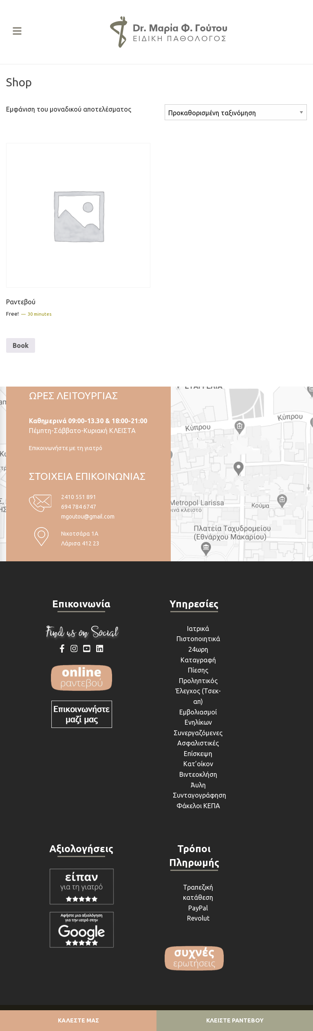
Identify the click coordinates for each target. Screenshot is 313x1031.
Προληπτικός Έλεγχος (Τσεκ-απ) (198, 691)
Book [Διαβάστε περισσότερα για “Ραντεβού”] (21, 345)
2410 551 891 (78, 497)
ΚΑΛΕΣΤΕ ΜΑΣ (78, 1020)
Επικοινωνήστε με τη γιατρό (65, 448)
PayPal (198, 908)
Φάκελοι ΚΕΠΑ (198, 805)
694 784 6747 (78, 506)
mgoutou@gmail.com (88, 516)
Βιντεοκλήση (198, 774)
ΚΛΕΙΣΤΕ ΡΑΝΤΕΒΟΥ (235, 1020)
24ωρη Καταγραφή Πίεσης (198, 660)
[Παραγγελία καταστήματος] (236, 112)
